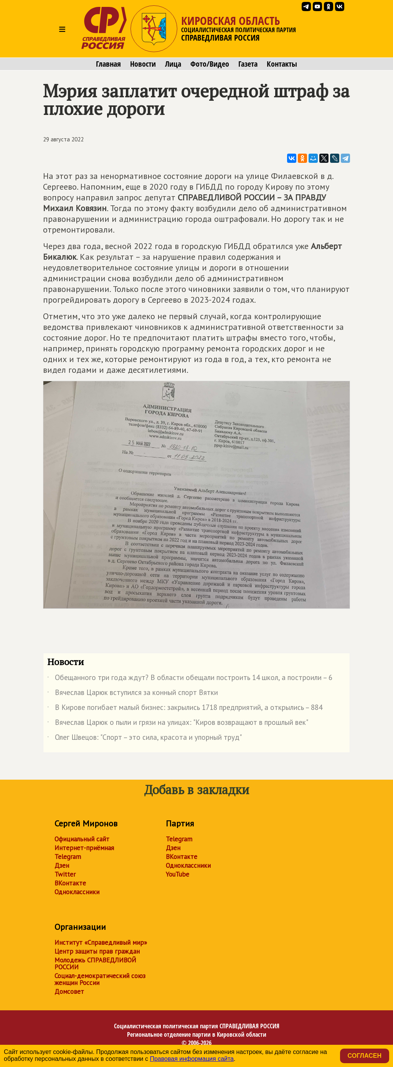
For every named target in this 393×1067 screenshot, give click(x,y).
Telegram (67, 856)
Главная (108, 64)
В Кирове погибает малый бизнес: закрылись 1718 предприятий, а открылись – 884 (184, 709)
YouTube (177, 874)
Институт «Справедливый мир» (100, 942)
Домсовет (69, 991)
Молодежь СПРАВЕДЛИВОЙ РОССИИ (95, 963)
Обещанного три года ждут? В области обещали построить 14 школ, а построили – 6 (189, 679)
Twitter (65, 874)
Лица (173, 64)
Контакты (282, 64)
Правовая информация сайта (192, 1059)
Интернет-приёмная (84, 847)
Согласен (364, 1055)
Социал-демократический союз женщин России (99, 979)
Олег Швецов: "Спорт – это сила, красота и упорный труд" (144, 739)
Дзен (61, 865)
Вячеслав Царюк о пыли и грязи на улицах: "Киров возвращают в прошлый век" (177, 724)
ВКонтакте (70, 883)
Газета (248, 64)
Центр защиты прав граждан (97, 951)
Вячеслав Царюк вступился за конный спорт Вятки (132, 694)
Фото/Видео (209, 64)
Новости (143, 64)
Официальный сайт (81, 839)
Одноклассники (76, 891)
